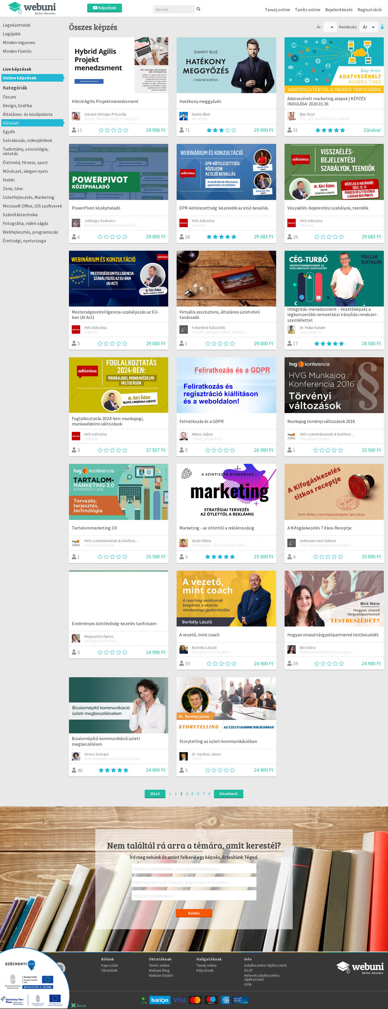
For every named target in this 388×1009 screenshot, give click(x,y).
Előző (155, 793)
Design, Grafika (17, 105)
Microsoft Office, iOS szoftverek (32, 206)
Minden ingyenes (19, 42)
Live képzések (17, 69)
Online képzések (19, 77)
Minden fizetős (17, 51)
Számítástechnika (20, 214)
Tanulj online (277, 9)
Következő (229, 793)
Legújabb (11, 33)
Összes (9, 97)
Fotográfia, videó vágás (25, 223)
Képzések (104, 7)
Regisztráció (369, 9)
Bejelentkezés (339, 9)
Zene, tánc (13, 188)
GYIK (248, 984)
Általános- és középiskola (27, 114)
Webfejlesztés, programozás (30, 232)
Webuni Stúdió (161, 975)
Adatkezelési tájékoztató (265, 965)
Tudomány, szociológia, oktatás (25, 151)
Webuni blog (159, 970)
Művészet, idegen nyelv (25, 171)
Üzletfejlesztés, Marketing (28, 197)
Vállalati (11, 123)
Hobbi (9, 180)
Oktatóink (109, 970)
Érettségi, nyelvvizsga (24, 240)
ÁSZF (248, 970)
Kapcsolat (109, 965)
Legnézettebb (16, 25)
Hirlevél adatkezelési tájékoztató (262, 977)
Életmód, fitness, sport (25, 162)
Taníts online (307, 9)
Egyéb (9, 131)
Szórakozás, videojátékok (27, 140)
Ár (369, 27)
